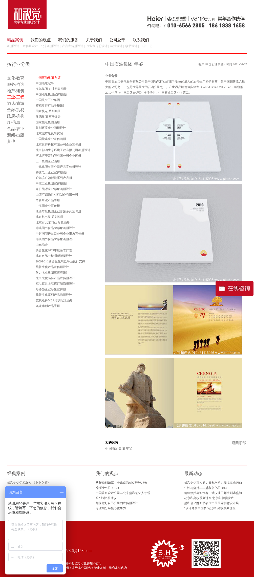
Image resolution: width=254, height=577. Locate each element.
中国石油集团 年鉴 (118, 448)
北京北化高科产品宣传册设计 (55, 278)
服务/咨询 (15, 84)
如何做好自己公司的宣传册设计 (117, 503)
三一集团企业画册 (48, 161)
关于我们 (94, 40)
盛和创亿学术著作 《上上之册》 (28, 483)
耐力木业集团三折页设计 (52, 272)
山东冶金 (42, 244)
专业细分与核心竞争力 (111, 508)
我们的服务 (68, 40)
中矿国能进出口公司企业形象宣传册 (60, 233)
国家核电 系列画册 (48, 111)
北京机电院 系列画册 (50, 217)
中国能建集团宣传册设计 (52, 94)
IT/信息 (13, 122)
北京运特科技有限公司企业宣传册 (58, 144)
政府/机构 (15, 116)
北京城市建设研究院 (49, 133)
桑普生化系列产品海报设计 (54, 295)
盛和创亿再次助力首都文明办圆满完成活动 (213, 483)
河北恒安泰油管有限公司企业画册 (58, 155)
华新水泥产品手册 (48, 200)
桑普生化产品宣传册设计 (52, 267)
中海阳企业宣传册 (48, 206)
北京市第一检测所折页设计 (54, 256)
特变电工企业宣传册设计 (52, 172)
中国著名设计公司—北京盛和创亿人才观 (123, 493)
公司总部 (117, 40)
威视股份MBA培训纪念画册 (54, 300)
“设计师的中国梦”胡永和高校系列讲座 (210, 508)
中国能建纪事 (45, 83)
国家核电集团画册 (48, 122)
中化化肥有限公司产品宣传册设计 (58, 167)
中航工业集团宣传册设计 (52, 183)
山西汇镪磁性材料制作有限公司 (57, 194)
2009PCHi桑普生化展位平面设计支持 (60, 261)
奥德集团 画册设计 (48, 116)
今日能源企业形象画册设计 (54, 189)
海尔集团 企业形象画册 (51, 89)
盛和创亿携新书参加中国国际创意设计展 (211, 503)
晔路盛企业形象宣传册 (51, 289)
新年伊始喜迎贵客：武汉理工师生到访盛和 (213, 493)
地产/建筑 (15, 91)
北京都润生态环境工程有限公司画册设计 (63, 150)
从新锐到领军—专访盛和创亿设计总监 (121, 483)
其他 (11, 141)
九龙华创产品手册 (48, 306)
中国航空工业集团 (48, 100)
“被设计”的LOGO (107, 488)
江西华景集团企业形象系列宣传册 (58, 211)
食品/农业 (15, 129)
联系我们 (141, 40)
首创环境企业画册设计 (51, 128)
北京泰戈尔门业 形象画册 (53, 222)
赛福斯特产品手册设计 (51, 105)
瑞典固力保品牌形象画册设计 (55, 228)
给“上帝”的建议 (106, 498)
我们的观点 (41, 40)
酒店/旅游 (15, 103)
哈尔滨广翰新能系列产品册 (54, 178)
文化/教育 (15, 78)
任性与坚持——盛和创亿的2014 (205, 488)
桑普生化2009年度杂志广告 (54, 250)
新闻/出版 (15, 135)
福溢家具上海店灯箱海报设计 (55, 283)
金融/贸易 (15, 110)
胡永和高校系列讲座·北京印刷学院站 (209, 498)
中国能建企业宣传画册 (51, 139)
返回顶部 (239, 443)
